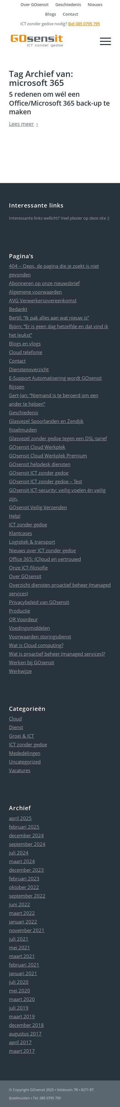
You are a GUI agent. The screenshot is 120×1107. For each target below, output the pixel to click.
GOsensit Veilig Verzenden (38, 507)
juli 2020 (18, 982)
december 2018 (26, 1025)
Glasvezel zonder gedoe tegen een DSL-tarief (58, 438)
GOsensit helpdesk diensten (39, 464)
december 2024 (26, 835)
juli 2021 (18, 939)
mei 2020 (19, 990)
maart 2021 (22, 956)
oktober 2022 (24, 887)
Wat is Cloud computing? (36, 645)
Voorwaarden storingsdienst (40, 636)
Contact (70, 14)
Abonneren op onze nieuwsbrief (44, 283)
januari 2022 (23, 921)
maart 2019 (22, 1016)
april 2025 (20, 818)
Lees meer (25, 123)
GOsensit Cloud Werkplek (37, 447)
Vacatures (19, 770)
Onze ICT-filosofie (28, 567)
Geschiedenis (23, 412)
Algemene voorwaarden (35, 292)
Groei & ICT (21, 736)
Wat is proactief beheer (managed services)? (57, 654)
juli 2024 (18, 852)
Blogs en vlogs (25, 343)
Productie (19, 610)
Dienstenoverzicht (29, 369)
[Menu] (102, 41)
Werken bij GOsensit (31, 662)
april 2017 (20, 1042)
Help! (14, 516)
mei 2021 (19, 947)
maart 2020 (22, 999)
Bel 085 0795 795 (84, 23)
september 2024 (27, 844)
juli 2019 (18, 1008)
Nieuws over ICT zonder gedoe (42, 550)
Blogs (50, 14)
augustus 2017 (25, 1033)
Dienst (16, 727)
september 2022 (27, 895)
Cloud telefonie (25, 352)
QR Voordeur (23, 619)
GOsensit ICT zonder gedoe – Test (45, 481)
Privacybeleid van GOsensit (39, 602)
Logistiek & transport (32, 541)
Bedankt (18, 309)
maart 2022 (22, 913)
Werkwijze (20, 671)
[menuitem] (34, 4)
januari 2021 (23, 973)
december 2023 (26, 870)
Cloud (15, 718)
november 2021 (26, 930)
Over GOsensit (25, 576)
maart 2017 (22, 1051)
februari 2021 (24, 964)
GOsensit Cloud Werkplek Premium (48, 455)
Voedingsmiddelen (29, 628)
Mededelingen (24, 753)
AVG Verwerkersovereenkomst (42, 300)
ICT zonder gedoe (28, 524)
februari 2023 (24, 878)
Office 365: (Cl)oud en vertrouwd (45, 559)
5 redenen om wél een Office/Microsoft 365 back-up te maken (59, 103)
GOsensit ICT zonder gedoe (38, 473)
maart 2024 (22, 861)
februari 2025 (24, 827)
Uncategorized (25, 761)
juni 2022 (19, 904)
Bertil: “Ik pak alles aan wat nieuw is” (49, 317)
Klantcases (20, 533)
